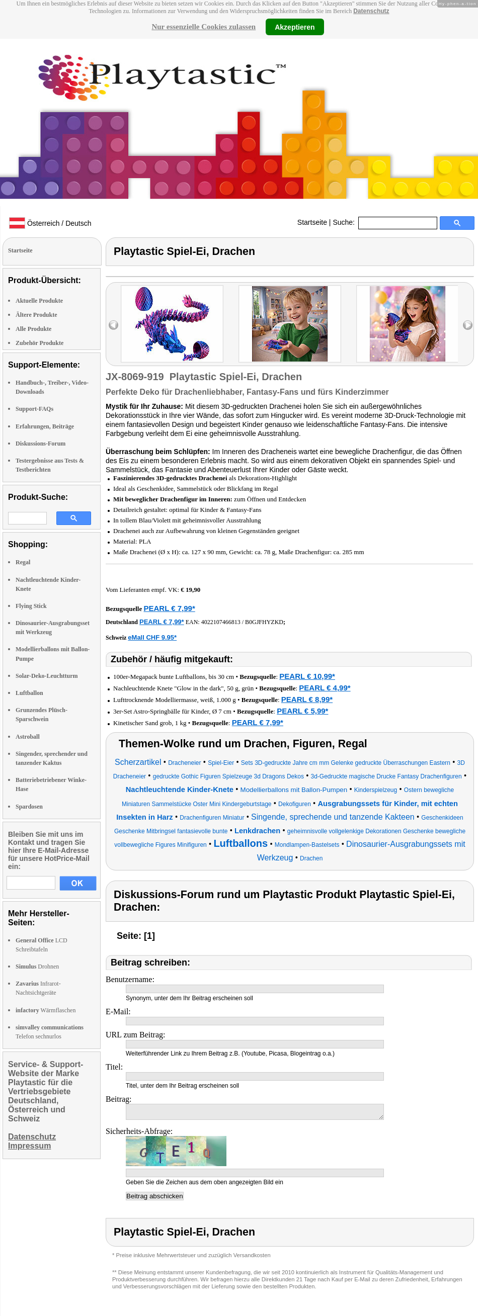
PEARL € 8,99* (307, 699)
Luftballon (29, 692)
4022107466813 (221, 622)
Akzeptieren (294, 27)
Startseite (312, 222)
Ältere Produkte (36, 314)
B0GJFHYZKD (264, 622)
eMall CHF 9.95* (152, 637)
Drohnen (37, 966)
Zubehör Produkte (39, 342)
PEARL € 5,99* (302, 711)
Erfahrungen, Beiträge (45, 426)
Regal (23, 562)
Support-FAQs (34, 408)
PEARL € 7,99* (169, 608)
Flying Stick (31, 605)
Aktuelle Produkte (39, 300)
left (113, 325)
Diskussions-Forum (40, 443)
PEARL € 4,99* (324, 687)
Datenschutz (371, 11)
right (467, 325)
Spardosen (29, 806)
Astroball (28, 736)
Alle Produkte (33, 328)
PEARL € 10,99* (307, 676)
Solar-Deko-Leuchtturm (47, 675)
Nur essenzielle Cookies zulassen (203, 27)
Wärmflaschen (45, 1010)
